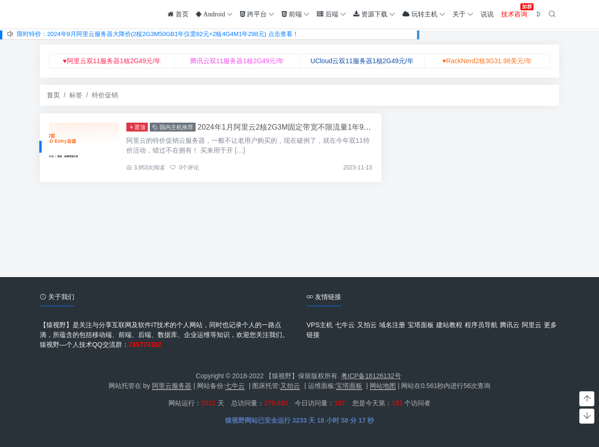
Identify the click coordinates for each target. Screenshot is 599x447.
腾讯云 (509, 325)
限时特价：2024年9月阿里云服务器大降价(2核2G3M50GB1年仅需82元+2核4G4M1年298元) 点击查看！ (158, 33)
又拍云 (367, 325)
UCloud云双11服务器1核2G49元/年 (362, 61)
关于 (463, 14)
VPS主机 (320, 325)
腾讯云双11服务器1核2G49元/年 (237, 61)
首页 (53, 95)
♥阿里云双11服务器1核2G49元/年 (112, 61)
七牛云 (345, 325)
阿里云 (531, 325)
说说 (487, 14)
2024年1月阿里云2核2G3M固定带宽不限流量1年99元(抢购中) (299, 127)
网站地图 (383, 385)
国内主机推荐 (172, 127)
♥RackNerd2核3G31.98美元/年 (487, 61)
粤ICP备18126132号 (371, 376)
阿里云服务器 (171, 385)
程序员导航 (481, 325)
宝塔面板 (421, 325)
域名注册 (392, 325)
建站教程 (449, 325)
